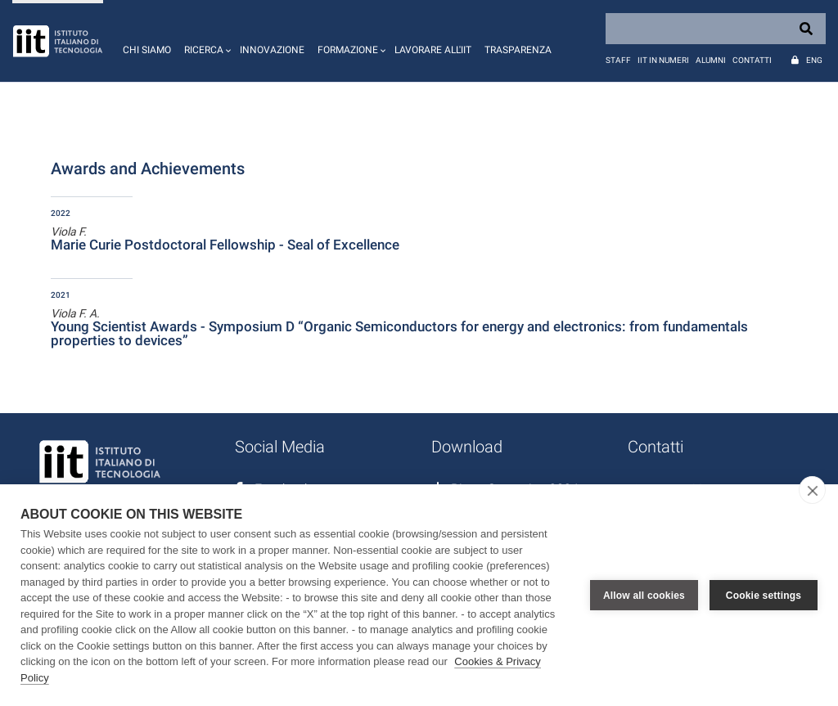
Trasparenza (518, 50)
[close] (812, 490)
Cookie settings (763, 595)
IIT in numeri (663, 60)
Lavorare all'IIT (432, 50)
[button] (205, 41)
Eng (814, 60)
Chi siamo (147, 50)
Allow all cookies (644, 595)
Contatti (752, 60)
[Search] (716, 28)
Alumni (711, 60)
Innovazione (272, 50)
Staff (618, 60)
